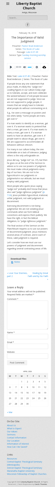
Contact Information (16, 437)
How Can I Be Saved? (17, 446)
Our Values (12, 431)
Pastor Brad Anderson (32, 45)
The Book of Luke (30, 49)
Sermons (11, 434)
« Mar (9, 412)
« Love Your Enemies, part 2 (17, 274)
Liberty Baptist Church (30, 482)
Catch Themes (41, 484)
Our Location (13, 440)
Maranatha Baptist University (21, 470)
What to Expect (14, 428)
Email (10, 342)
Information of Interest (18, 443)
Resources (12, 458)
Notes (15, 261)
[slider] (30, 67)
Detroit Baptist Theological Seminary (24, 467)
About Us (11, 425)
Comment (12, 299)
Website (11, 352)
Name (11, 332)
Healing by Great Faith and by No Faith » (38, 276)
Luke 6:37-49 (32, 52)
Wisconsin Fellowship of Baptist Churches (26, 474)
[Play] (11, 67)
